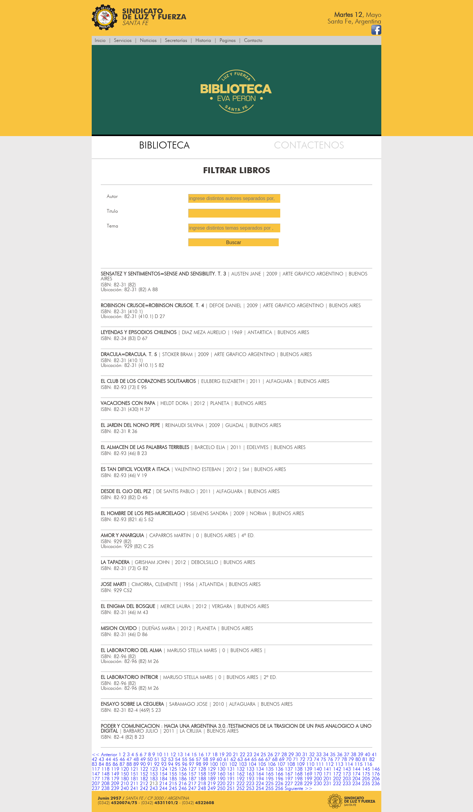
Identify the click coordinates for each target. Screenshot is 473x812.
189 (212, 778)
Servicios (123, 40)
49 (143, 759)
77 (337, 759)
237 (96, 788)
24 (256, 754)
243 (154, 788)
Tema (112, 226)
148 (105, 774)
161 (231, 774)
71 (295, 759)
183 (154, 778)
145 (366, 769)
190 (221, 778)
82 (372, 759)
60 (219, 759)
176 (376, 774)
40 (367, 754)
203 (347, 778)
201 (327, 778)
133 (250, 769)
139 (308, 769)
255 (269, 788)
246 (183, 788)
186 (183, 778)
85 (108, 764)
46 (122, 759)
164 (260, 774)
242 (144, 788)
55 (184, 759)
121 (134, 769)
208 (105, 783)
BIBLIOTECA (164, 145)
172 (337, 774)
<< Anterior (104, 754)
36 (339, 754)
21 (235, 754)
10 (159, 754)
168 (298, 774)
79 (351, 759)
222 (241, 783)
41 (374, 754)
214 (163, 783)
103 (243, 764)
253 (250, 788)
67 (268, 759)
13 (180, 754)
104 (252, 764)
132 (241, 769)
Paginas (228, 40)
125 (173, 769)
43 (101, 759)
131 (231, 769)
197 (289, 778)
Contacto (253, 40)
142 (337, 769)
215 (173, 783)
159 (212, 774)
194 (260, 778)
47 (129, 759)
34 (326, 754)
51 (157, 759)
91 (150, 764)
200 (318, 778)
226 (279, 783)
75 (323, 759)
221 (231, 783)
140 (318, 769)
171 (327, 774)
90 (143, 764)
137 (289, 769)
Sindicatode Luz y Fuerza (139, 17)
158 (202, 774)
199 (308, 778)
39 (360, 754)
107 (281, 764)
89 (136, 764)
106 (272, 764)
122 (144, 769)
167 (289, 774)
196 (279, 778)
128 (202, 769)
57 (198, 759)
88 (129, 764)
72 (302, 759)
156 (183, 774)
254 (260, 788)
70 (288, 759)
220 (221, 783)
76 (330, 759)
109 (301, 764)
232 (337, 783)
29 (291, 754)
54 (177, 759)
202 (337, 778)
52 (164, 759)
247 (192, 788)
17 (208, 754)
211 (134, 783)
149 (115, 774)
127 (192, 769)
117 (96, 769)
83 (94, 764)
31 (305, 754)
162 (241, 774)
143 (347, 769)
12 (173, 754)
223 (250, 783)
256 (279, 788)
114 (349, 764)
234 (356, 783)
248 (202, 788)
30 (298, 754)
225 (269, 783)
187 (192, 778)
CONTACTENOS (309, 145)
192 (241, 778)
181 (134, 778)
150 (125, 774)
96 (184, 764)
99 (205, 764)
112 (329, 764)
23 (249, 754)
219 (212, 783)
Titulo (112, 211)
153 (154, 774)
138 (298, 769)
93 (164, 764)
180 (125, 778)
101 (223, 764)
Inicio (100, 40)
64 (247, 759)
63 (240, 759)
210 (125, 783)
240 (125, 788)
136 (279, 769)
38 (353, 754)
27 (277, 754)
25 (263, 754)
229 (308, 783)
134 (260, 769)
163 (250, 774)
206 (376, 778)
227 (289, 783)
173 (347, 774)
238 (105, 788)
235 (366, 783)
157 (192, 774)
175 (366, 774)
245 (173, 788)
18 (214, 754)
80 (358, 759)
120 (125, 769)
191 (231, 778)
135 (269, 769)
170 (318, 774)
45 (115, 759)
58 (205, 759)
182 (144, 778)
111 (320, 764)
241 (134, 788)
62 (233, 759)
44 (108, 759)
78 (344, 759)
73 (309, 759)
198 (298, 778)
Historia (203, 40)
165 (269, 774)
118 (105, 769)
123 (154, 769)
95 (177, 764)
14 (187, 754)
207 (96, 783)
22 (242, 754)
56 (191, 759)
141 (327, 769)
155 (173, 774)
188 (202, 778)
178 (105, 778)
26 (270, 754)
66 (261, 759)
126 (183, 769)
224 (260, 783)
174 (356, 774)
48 (136, 759)
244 (163, 788)
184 (163, 778)
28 (284, 754)
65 (254, 759)
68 (275, 759)
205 (366, 778)
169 (308, 774)
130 (221, 769)
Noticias (148, 40)
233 (347, 783)
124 (163, 769)
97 (191, 764)
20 (228, 754)
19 (221, 754)
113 (339, 764)
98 (198, 764)
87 (122, 764)
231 (327, 783)
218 (202, 783)
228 (298, 783)
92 (157, 764)
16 (201, 754)
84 (101, 764)
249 (212, 788)
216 (183, 783)
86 (115, 764)
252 (241, 788)
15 (194, 754)
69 (281, 759)
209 (115, 783)
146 (376, 769)
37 (346, 754)
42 (94, 759)
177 (96, 778)
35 (332, 754)
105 (262, 764)
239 (115, 788)
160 (221, 774)
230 (318, 783)
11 (166, 754)
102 (233, 764)
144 (356, 769)
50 (150, 759)
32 (312, 754)
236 (376, 783)
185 (173, 778)
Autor (112, 196)
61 (226, 759)
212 (144, 783)
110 (310, 764)
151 (134, 774)
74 (316, 759)
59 (212, 759)
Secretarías (176, 40)
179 (115, 778)
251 (231, 788)
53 (170, 759)
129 (212, 769)
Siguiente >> (299, 788)
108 (291, 764)
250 (221, 788)
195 (269, 778)
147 (96, 774)
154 (163, 774)
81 (365, 759)
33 (319, 754)
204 (356, 778)
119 (115, 769)
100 (214, 764)
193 (250, 778)
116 (368, 764)
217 (192, 783)
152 (144, 774)
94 (170, 764)
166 (279, 774)
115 (358, 764)
